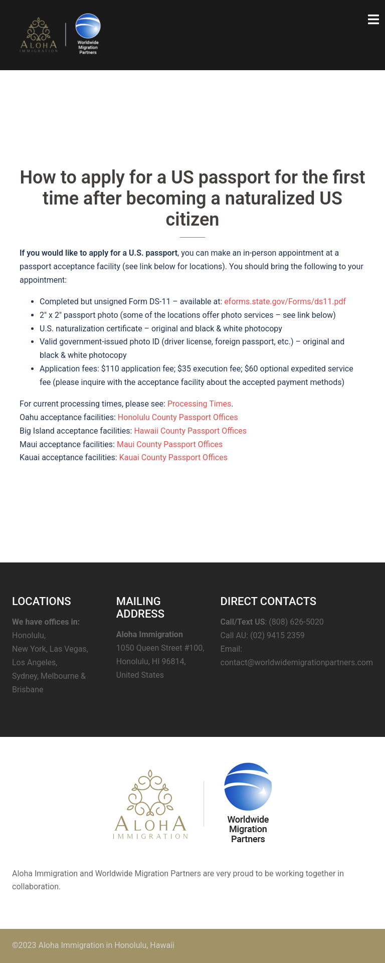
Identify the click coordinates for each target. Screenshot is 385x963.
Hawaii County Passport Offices (190, 431)
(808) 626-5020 (296, 622)
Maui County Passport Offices (170, 444)
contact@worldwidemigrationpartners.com (297, 662)
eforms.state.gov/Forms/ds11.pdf (285, 301)
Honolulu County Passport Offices (178, 417)
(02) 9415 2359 (277, 635)
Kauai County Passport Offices (173, 457)
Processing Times (199, 404)
